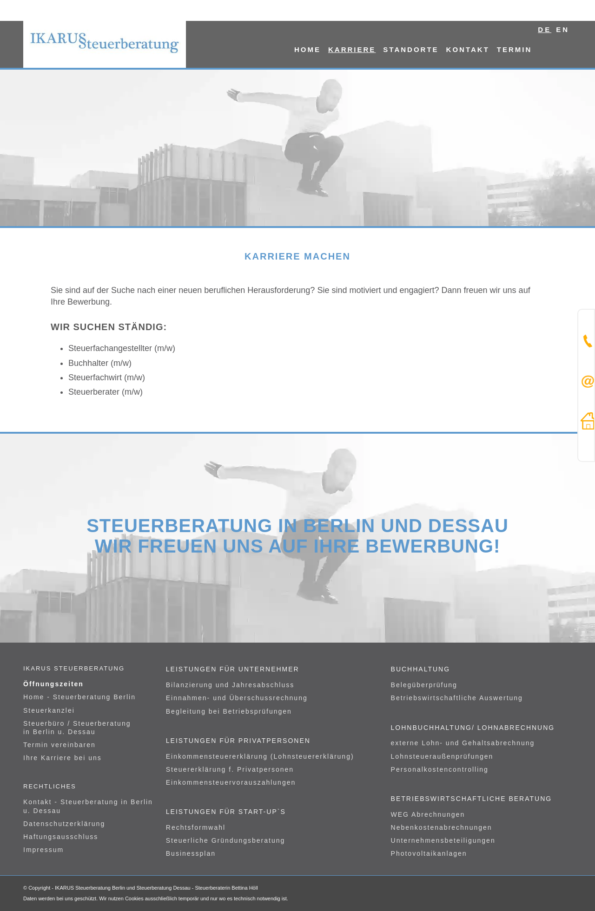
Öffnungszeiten (53, 684)
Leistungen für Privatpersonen (238, 740)
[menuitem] (307, 44)
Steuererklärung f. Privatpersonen (230, 769)
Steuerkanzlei (49, 710)
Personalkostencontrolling (440, 769)
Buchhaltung (420, 669)
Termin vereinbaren (59, 744)
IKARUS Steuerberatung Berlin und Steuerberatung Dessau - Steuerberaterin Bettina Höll (156, 888)
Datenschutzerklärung (64, 823)
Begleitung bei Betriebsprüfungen (229, 711)
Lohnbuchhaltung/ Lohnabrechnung (473, 727)
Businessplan (191, 853)
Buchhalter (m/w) (100, 363)
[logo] (104, 44)
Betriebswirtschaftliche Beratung (471, 798)
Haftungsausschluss (60, 836)
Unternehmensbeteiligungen (443, 840)
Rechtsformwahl (195, 827)
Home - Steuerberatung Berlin (79, 697)
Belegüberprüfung (424, 685)
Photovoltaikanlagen (429, 853)
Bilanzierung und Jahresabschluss (230, 685)
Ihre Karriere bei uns (62, 757)
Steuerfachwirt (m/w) (106, 377)
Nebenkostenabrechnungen (441, 827)
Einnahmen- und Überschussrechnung (237, 698)
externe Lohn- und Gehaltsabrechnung (463, 743)
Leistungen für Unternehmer (232, 669)
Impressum (43, 849)
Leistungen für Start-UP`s (226, 811)
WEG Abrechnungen (428, 814)
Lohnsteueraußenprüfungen (442, 756)
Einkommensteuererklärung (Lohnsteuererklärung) (260, 756)
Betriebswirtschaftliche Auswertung (457, 698)
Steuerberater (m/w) (105, 392)
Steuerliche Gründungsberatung (225, 840)
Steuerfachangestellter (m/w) (121, 348)
